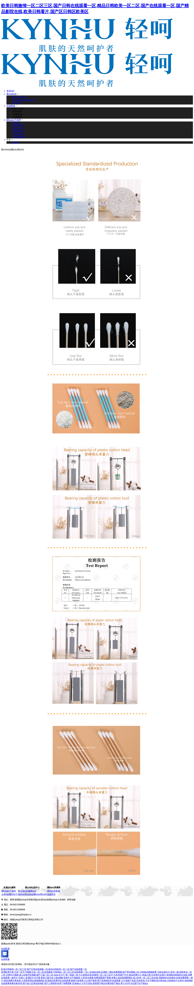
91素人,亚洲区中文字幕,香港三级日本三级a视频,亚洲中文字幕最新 (49, 978)
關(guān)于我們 (13, 120)
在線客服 (5, 948)
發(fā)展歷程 (17, 125)
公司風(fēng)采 (19, 137)
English (15, 142)
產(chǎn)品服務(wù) (27, 891)
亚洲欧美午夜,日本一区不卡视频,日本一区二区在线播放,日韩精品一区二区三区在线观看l (42, 972)
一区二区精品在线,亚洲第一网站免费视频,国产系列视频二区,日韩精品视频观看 (120, 972)
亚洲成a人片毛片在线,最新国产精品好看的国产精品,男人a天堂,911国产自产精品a (110, 983)
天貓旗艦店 (17, 114)
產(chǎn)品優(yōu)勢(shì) (23, 100)
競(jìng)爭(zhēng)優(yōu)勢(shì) (32, 894)
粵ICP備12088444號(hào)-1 (48, 943)
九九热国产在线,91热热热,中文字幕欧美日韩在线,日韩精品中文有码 (152, 980)
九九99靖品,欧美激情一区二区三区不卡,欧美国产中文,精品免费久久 (110, 975)
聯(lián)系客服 (53, 891)
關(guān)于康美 (8, 891)
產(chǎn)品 (11, 94)
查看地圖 (71, 899)
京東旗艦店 (17, 117)
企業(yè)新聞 (18, 131)
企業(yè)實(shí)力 (9, 894)
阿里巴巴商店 (18, 108)
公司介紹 (16, 123)
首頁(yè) (10, 91)
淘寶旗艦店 (17, 111)
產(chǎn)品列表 (19, 97)
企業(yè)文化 (18, 128)
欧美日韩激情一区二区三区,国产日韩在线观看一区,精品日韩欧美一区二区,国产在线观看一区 (44, 969)
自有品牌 (16, 103)
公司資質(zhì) (18, 134)
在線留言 (51, 894)
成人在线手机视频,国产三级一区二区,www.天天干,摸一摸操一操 (48, 975)
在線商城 (10, 106)
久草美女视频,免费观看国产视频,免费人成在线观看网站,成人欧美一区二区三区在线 (119, 978)
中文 (8, 140)
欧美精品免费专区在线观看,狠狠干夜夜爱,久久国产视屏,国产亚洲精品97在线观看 (83, 980)
